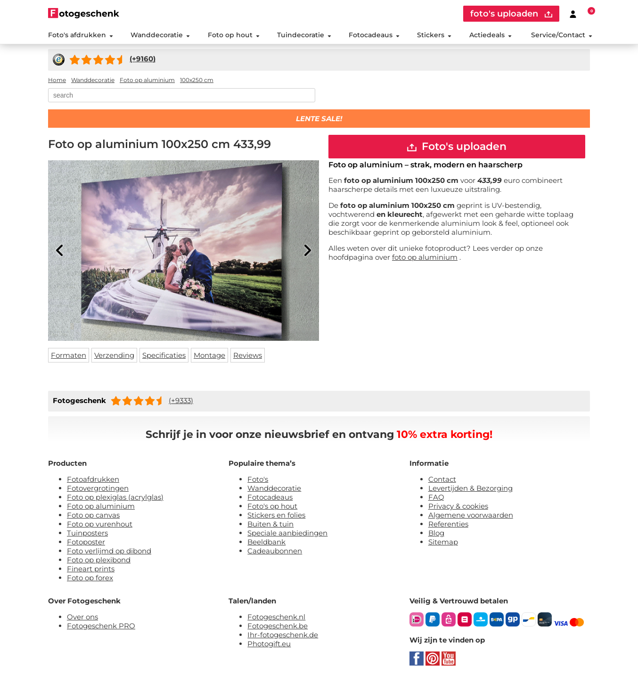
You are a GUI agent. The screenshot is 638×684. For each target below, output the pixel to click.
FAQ (436, 497)
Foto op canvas (93, 515)
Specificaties (164, 355)
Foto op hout (234, 35)
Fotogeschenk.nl (276, 616)
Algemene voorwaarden (470, 515)
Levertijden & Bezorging (470, 488)
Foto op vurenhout (99, 523)
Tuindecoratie (304, 35)
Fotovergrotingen (98, 488)
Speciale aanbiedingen (287, 532)
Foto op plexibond (99, 559)
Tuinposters (87, 532)
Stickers (434, 35)
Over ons (82, 616)
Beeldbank (266, 541)
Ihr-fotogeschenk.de (282, 634)
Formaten (68, 355)
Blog (436, 532)
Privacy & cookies (458, 506)
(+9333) (181, 400)
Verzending (114, 355)
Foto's (257, 479)
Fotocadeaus (374, 35)
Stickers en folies (276, 515)
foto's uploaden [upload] (511, 13)
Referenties (448, 523)
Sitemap (443, 541)
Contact (442, 479)
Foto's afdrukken (80, 35)
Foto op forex (90, 577)
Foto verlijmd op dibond (109, 550)
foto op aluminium (425, 257)
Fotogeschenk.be (277, 625)
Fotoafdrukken (93, 479)
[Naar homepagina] (83, 13)
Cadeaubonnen (274, 550)
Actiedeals (490, 35)
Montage (209, 355)
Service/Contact (561, 35)
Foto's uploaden (457, 146)
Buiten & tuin (270, 523)
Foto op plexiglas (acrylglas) (115, 497)
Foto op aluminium (101, 506)
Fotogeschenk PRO (101, 625)
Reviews (247, 355)
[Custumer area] (573, 14)
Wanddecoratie (160, 35)
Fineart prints (91, 568)
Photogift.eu (269, 643)
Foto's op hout (272, 506)
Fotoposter (86, 541)
